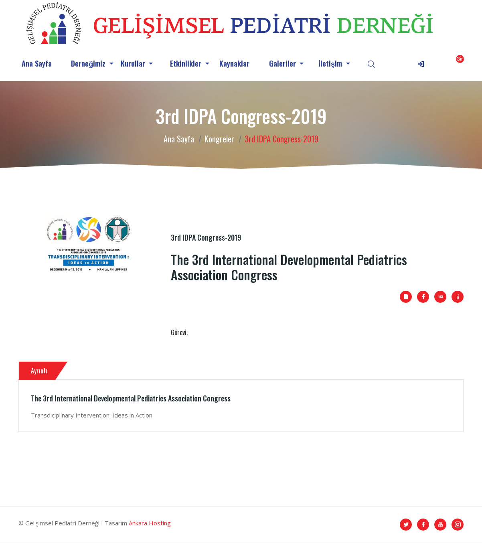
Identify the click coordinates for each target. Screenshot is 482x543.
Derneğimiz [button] (89, 63)
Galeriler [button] (283, 63)
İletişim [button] (331, 63)
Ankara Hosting (150, 523)
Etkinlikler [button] (186, 63)
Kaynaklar (234, 63)
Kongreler (219, 139)
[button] (439, 63)
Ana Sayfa (37, 63)
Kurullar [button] (134, 63)
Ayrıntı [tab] (39, 370)
